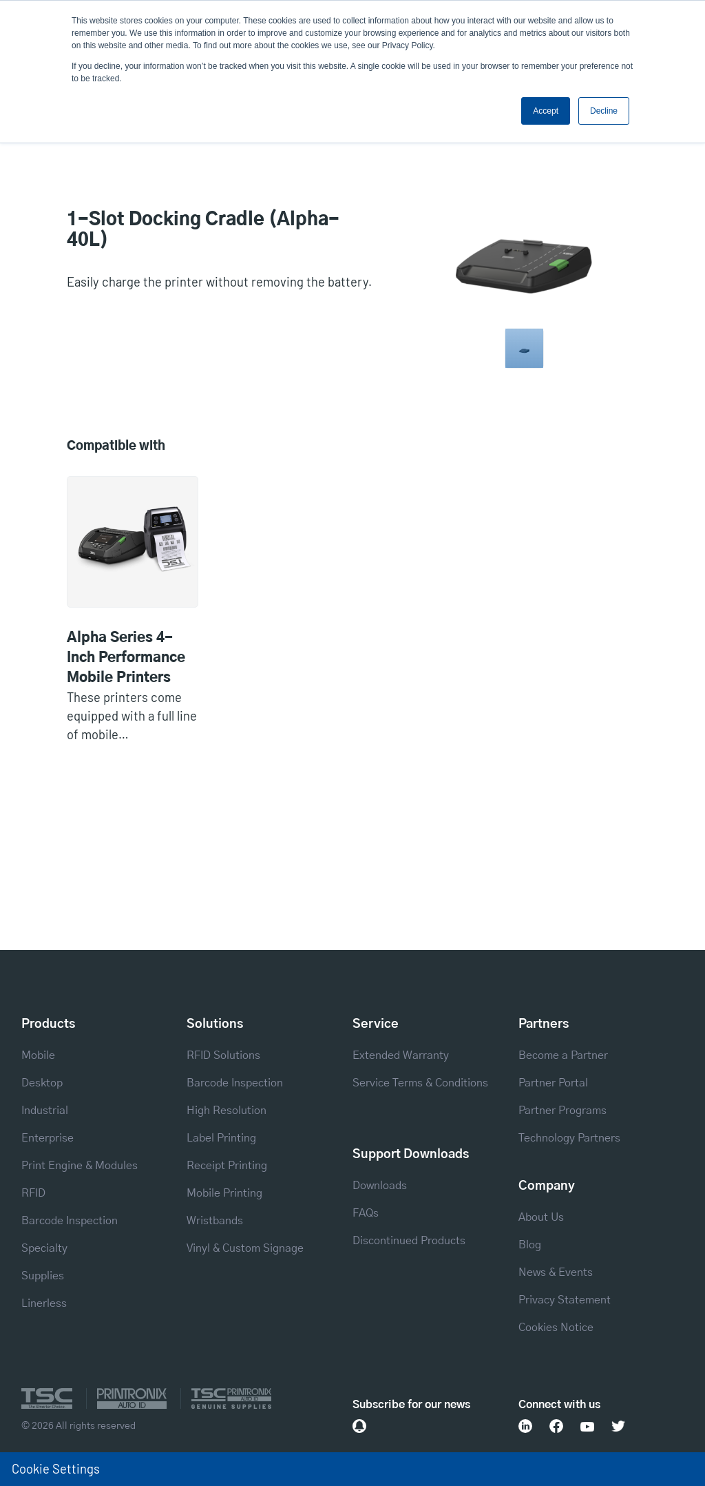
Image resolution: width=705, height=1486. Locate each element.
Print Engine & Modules (79, 1165)
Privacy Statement (564, 1300)
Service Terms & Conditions (420, 1082)
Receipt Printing (227, 1165)
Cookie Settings (56, 1468)
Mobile (38, 1055)
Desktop (42, 1082)
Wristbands (215, 1220)
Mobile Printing (224, 1193)
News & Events (555, 1272)
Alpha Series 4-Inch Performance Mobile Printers (126, 658)
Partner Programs (562, 1110)
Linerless (44, 1303)
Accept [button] (545, 111)
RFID (33, 1193)
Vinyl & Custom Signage (245, 1248)
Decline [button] (604, 111)
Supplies (42, 1275)
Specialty (44, 1248)
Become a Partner (563, 1055)
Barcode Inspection (69, 1220)
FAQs (365, 1213)
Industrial (44, 1110)
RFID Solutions (223, 1055)
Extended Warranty (400, 1055)
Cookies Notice (555, 1327)
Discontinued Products (408, 1240)
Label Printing (221, 1138)
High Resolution (226, 1110)
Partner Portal (553, 1082)
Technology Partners (569, 1138)
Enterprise (47, 1138)
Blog (529, 1244)
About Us (541, 1217)
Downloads (379, 1185)
